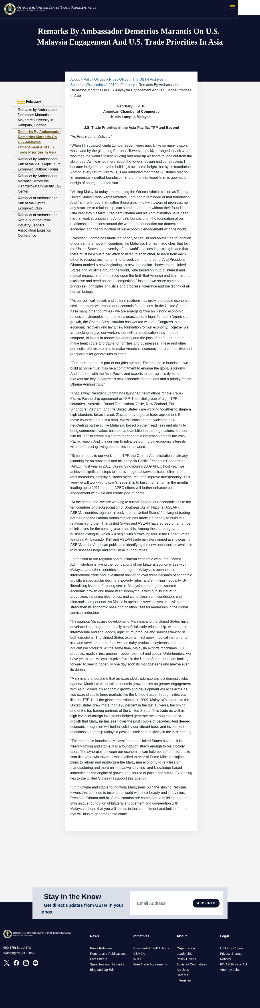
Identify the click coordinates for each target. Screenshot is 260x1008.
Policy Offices (94, 79)
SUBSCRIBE (206, 903)
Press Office (118, 79)
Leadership (184, 953)
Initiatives (141, 936)
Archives (183, 969)
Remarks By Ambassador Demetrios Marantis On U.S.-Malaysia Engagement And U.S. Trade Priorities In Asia (39, 142)
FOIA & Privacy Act (233, 964)
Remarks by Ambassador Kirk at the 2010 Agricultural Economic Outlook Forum (39, 164)
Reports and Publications (108, 953)
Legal (224, 936)
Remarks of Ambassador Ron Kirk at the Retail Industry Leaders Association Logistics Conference (37, 225)
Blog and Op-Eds (102, 969)
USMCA (139, 953)
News (94, 936)
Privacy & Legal (231, 953)
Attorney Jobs (230, 969)
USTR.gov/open (231, 948)
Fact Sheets (98, 959)
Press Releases (101, 948)
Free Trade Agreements (150, 964)
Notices (225, 959)
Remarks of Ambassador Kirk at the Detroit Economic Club (37, 203)
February (128, 85)
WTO (137, 959)
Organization (186, 948)
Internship (184, 980)
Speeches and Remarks (107, 964)
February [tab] (29, 101)
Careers (182, 975)
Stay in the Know (72, 897)
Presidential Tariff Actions (151, 948)
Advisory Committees (192, 964)
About (75, 79)
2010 (113, 85)
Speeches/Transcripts (87, 85)
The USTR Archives (147, 79)
